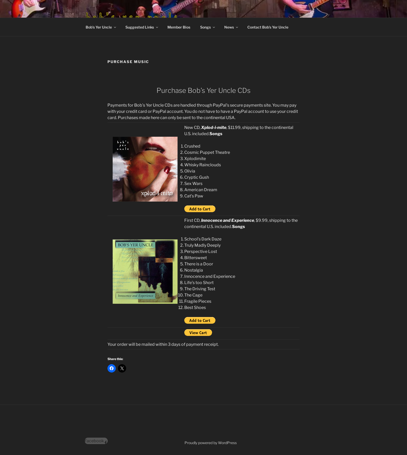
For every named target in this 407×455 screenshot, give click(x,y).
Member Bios (178, 27)
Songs (208, 27)
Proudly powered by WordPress (211, 442)
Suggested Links (142, 27)
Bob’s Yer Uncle (101, 27)
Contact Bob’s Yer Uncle (267, 27)
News (231, 27)
